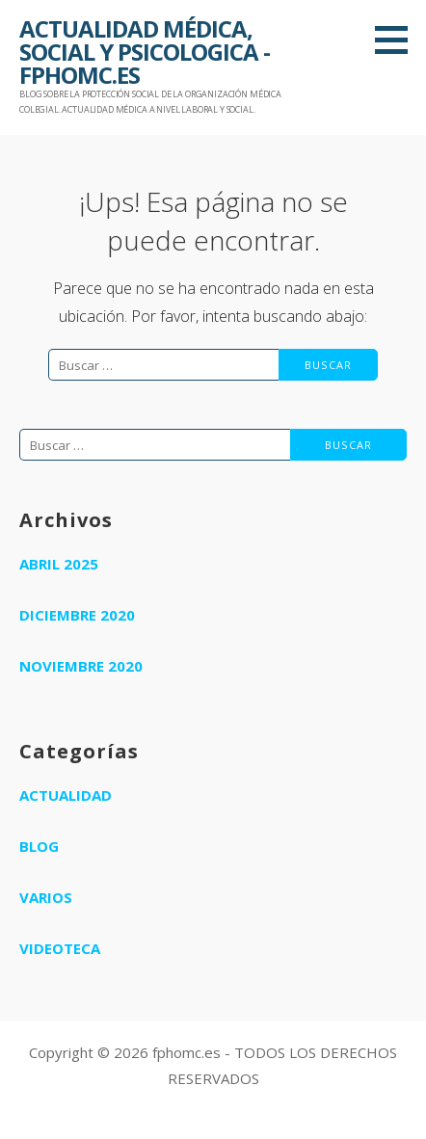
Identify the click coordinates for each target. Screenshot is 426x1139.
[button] (398, 39)
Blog (39, 846)
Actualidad (65, 795)
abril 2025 (58, 563)
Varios (45, 897)
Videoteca (59, 948)
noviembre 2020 (81, 665)
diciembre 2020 (77, 614)
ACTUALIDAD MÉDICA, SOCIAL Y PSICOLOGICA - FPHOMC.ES (144, 52)
